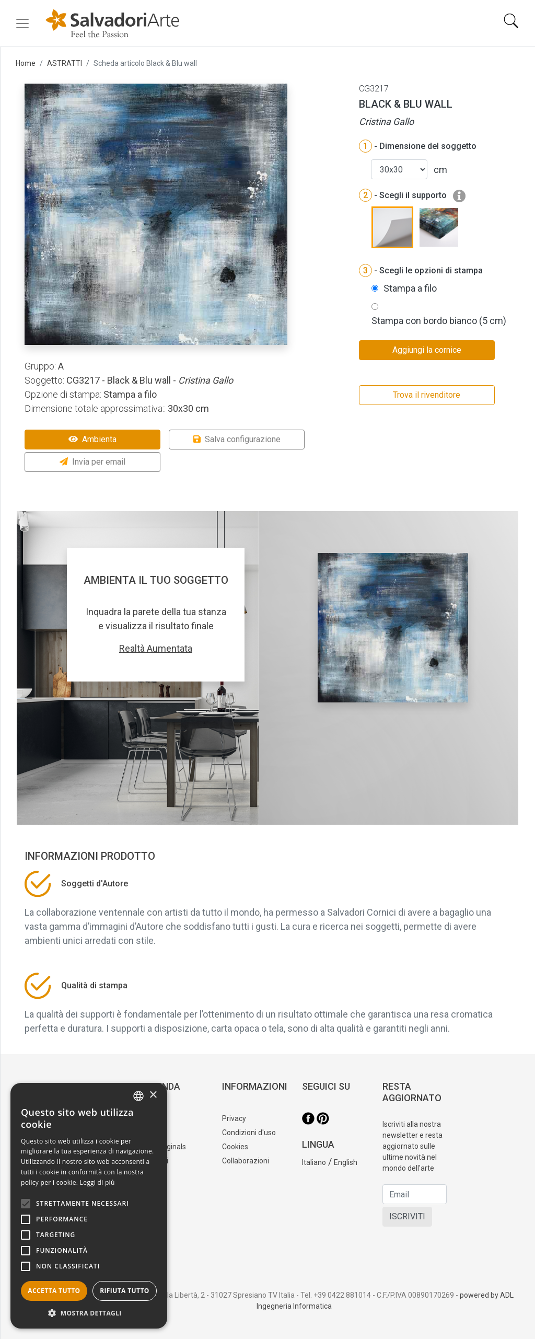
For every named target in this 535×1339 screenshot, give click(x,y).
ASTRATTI (64, 63)
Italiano (314, 1162)
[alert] (88, 1206)
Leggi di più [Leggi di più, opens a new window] (97, 1182)
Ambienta (92, 439)
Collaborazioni (245, 1161)
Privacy (234, 1118)
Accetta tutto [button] (54, 1290)
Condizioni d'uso (249, 1132)
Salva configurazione (237, 439)
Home (26, 63)
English (345, 1162)
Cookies (235, 1146)
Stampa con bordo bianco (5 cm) (438, 320)
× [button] (153, 1095)
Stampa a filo (410, 288)
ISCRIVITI (407, 1216)
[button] (89, 1313)
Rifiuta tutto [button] (124, 1290)
